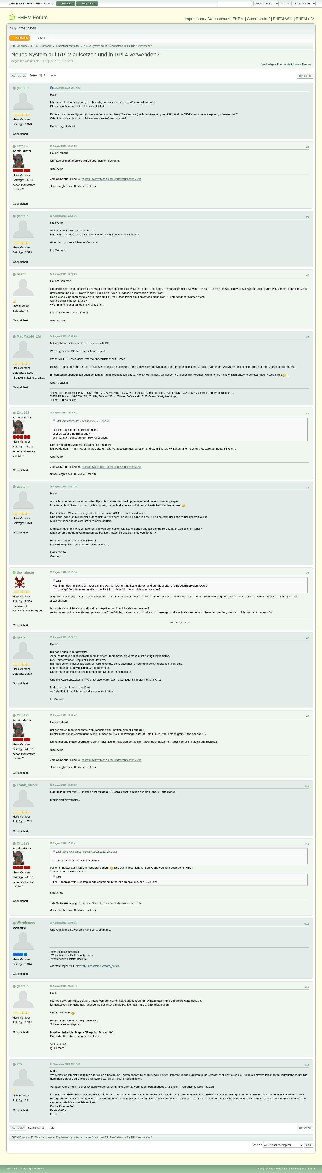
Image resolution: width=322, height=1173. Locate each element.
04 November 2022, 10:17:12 (65, 1064)
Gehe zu (256, 1145)
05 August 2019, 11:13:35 (63, 486)
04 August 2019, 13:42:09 (63, 336)
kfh (19, 1064)
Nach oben (17, 1128)
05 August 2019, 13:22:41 (63, 843)
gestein (23, 88)
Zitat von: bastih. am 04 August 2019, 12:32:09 (82, 421)
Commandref (258, 18)
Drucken (305, 76)
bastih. (22, 274)
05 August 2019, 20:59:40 (63, 986)
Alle (53, 75)
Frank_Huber (27, 785)
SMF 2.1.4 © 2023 (15, 1168)
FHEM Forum (32, 17)
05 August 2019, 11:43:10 (63, 572)
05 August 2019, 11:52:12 (63, 637)
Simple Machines (35, 1168)
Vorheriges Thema (273, 64)
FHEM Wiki (283, 18)
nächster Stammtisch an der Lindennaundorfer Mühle (111, 179)
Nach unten (18, 75)
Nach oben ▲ (309, 1168)
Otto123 (23, 146)
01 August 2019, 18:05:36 (63, 216)
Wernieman (26, 923)
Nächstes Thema (299, 64)
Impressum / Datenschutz (207, 18)
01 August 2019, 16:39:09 (66, 87)
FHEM (238, 18)
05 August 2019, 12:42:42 (63, 715)
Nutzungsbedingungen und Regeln (282, 1168)
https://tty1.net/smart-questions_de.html (98, 966)
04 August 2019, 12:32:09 (63, 274)
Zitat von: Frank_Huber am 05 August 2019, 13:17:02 (86, 851)
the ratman (25, 572)
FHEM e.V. (305, 18)
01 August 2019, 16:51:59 (63, 146)
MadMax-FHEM (29, 336)
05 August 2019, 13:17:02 (63, 785)
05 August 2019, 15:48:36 (63, 922)
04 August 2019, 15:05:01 (63, 412)
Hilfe (260, 1168)
